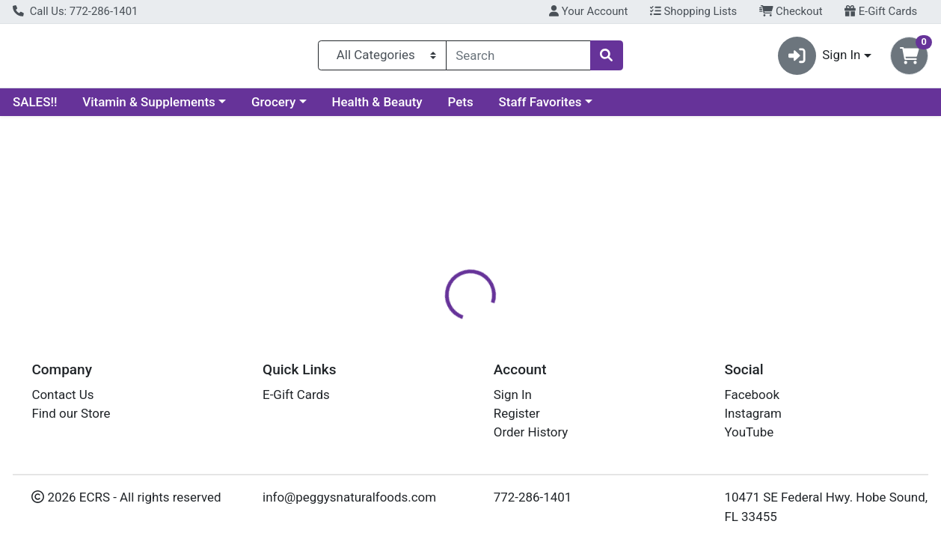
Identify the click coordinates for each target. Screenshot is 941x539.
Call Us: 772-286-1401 (75, 11)
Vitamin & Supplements (148, 107)
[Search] (518, 58)
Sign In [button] (819, 59)
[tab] (434, 325)
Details (434, 325)
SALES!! (35, 107)
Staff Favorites (540, 107)
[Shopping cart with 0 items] (909, 59)
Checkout (791, 11)
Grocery (273, 107)
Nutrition (500, 325)
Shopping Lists (693, 11)
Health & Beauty (377, 107)
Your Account (588, 11)
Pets (460, 107)
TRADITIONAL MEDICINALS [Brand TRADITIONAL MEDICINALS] (620, 419)
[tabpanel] (666, 425)
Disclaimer (575, 325)
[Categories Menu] (382, 58)
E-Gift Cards (881, 11)
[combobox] (518, 58)
